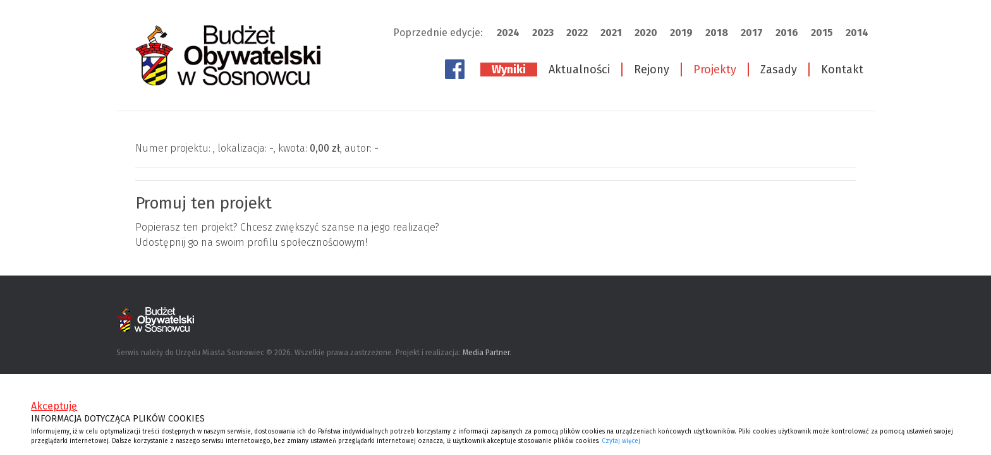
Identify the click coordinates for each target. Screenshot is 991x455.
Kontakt (842, 69)
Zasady (778, 69)
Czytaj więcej (621, 441)
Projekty (714, 69)
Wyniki (509, 69)
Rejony (651, 69)
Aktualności (579, 69)
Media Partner (486, 352)
